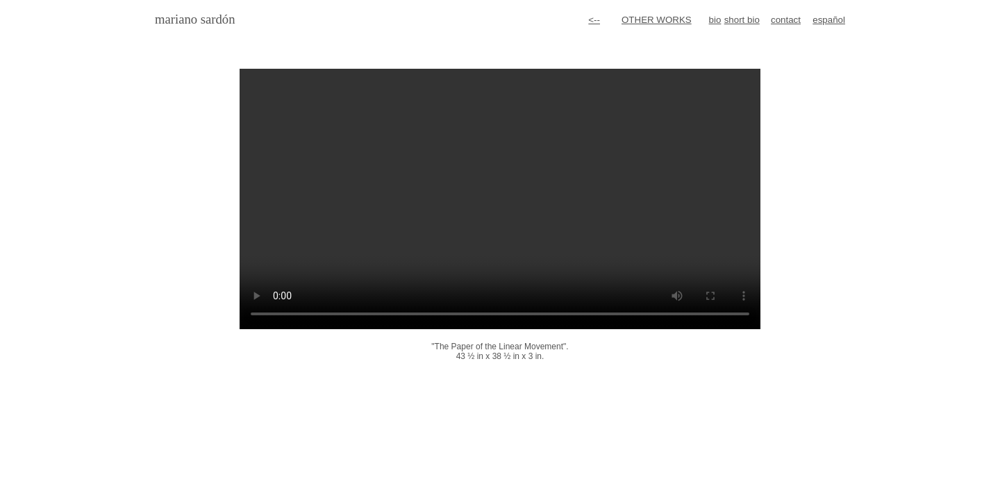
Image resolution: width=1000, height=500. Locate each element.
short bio (742, 20)
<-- (594, 20)
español (828, 20)
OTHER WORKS (657, 20)
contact (786, 20)
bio (715, 20)
